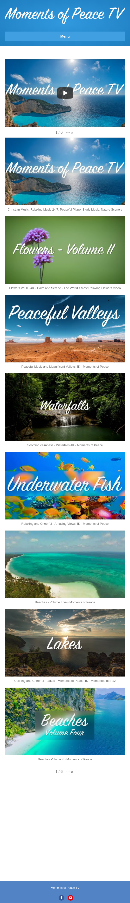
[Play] (65, 93)
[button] (69, 132)
